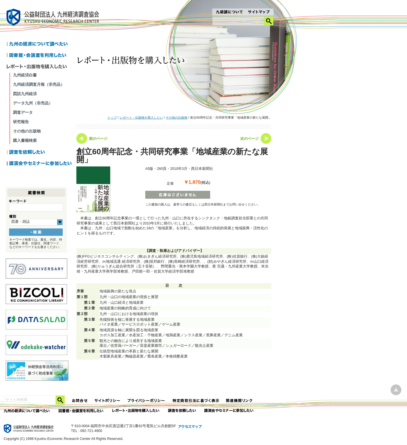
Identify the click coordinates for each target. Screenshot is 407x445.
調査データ (23, 112)
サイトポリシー (107, 401)
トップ (112, 117)
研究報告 (21, 121)
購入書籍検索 (25, 140)
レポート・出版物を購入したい (141, 117)
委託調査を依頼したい (182, 411)
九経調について (229, 12)
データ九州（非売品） (33, 103)
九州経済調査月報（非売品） (38, 84)
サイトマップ (259, 12)
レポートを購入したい (39, 67)
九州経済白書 (25, 75)
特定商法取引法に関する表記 (195, 401)
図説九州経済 (25, 93)
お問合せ (80, 401)
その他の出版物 (176, 117)
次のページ (249, 139)
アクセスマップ (190, 427)
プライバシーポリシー (146, 401)
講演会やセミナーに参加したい (39, 164)
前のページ (98, 139)
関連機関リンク (239, 401)
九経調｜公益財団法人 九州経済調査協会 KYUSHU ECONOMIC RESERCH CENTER (54, 17)
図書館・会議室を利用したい (39, 56)
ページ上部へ (396, 389)
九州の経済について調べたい (39, 44)
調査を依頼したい (39, 152)
